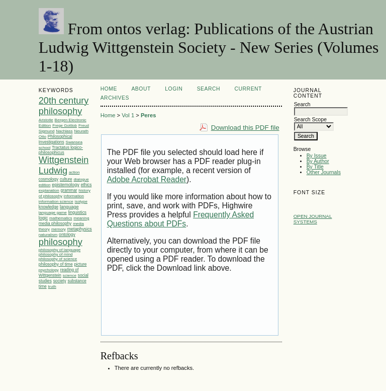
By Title (315, 167)
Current (248, 89)
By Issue (317, 156)
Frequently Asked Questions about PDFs (180, 219)
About (140, 89)
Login (173, 89)
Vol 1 (128, 115)
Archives (115, 98)
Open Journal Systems (313, 218)
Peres (148, 115)
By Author (318, 161)
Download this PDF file (245, 127)
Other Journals (324, 172)
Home (109, 89)
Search (208, 89)
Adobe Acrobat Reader (146, 179)
